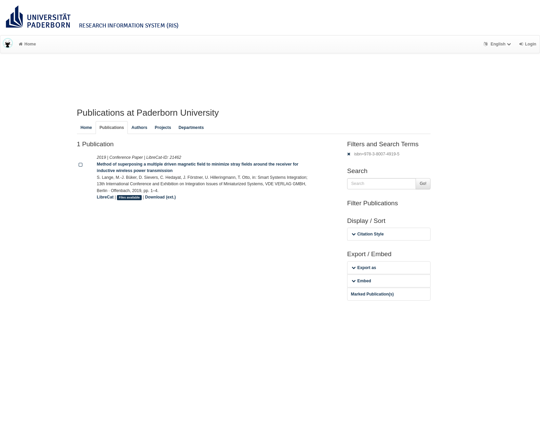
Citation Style (368, 234)
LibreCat (105, 197)
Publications (111, 127)
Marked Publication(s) (372, 294)
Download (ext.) (160, 197)
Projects (163, 127)
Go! (423, 183)
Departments (191, 127)
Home (27, 44)
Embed (361, 281)
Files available (129, 197)
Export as (364, 267)
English (498, 44)
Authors (139, 127)
